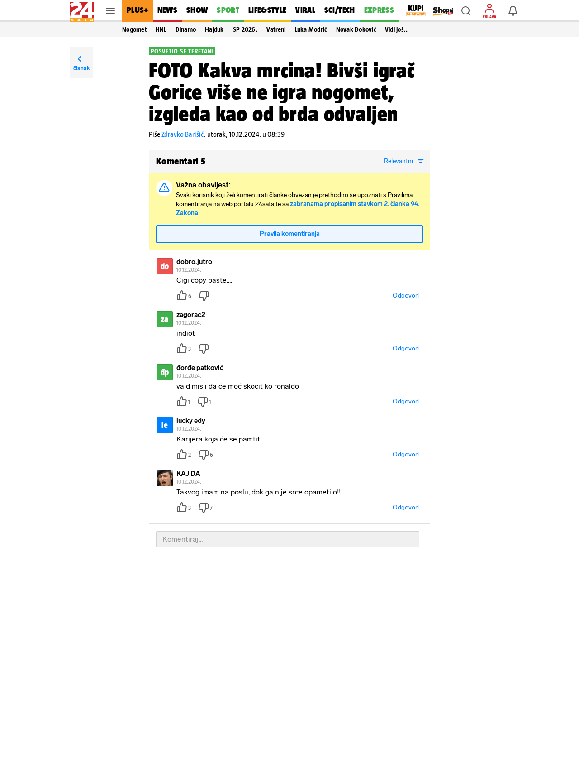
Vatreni (276, 29)
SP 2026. (245, 29)
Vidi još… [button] (397, 29)
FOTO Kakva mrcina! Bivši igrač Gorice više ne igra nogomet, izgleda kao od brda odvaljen (282, 92)
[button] (466, 11)
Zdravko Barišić (182, 134)
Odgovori (406, 295)
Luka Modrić (311, 29)
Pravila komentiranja (290, 234)
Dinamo (186, 29)
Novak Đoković (356, 29)
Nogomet (134, 29)
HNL (161, 29)
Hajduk (214, 29)
